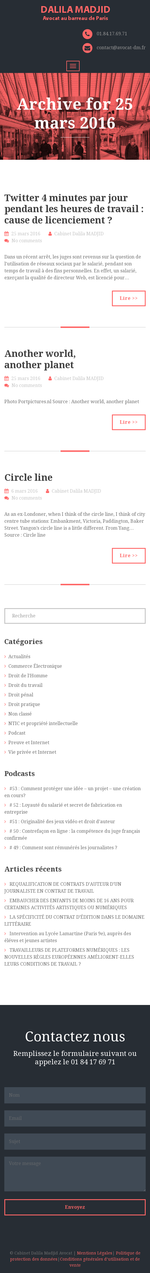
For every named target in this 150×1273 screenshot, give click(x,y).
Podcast (16, 733)
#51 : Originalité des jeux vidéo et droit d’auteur (62, 821)
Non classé (20, 714)
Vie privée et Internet (32, 752)
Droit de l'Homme (28, 675)
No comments (27, 240)
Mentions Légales (94, 1253)
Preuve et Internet (28, 742)
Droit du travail (25, 685)
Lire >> (129, 298)
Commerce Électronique (35, 666)
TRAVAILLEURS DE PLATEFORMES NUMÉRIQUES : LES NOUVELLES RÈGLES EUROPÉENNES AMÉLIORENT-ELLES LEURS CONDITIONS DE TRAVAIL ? (69, 957)
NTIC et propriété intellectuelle (43, 723)
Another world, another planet (40, 359)
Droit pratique (24, 704)
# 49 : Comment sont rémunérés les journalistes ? (63, 847)
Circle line (28, 477)
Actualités (19, 656)
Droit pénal (20, 695)
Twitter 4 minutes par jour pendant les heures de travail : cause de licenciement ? (74, 209)
